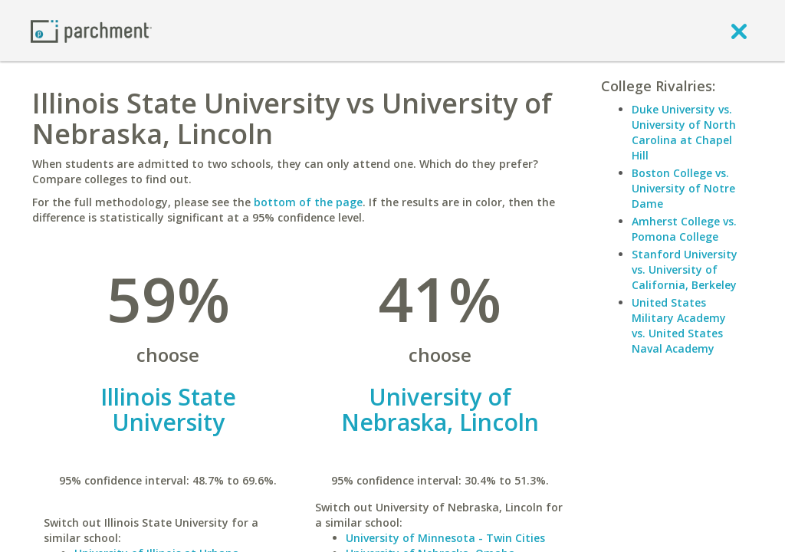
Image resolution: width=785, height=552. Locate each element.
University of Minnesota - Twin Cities (445, 538)
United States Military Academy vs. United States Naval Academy (679, 325)
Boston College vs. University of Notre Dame (683, 188)
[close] (739, 30)
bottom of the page (308, 202)
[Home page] (91, 30)
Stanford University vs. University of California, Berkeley (684, 269)
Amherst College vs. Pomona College (684, 229)
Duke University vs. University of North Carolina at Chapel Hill (684, 132)
